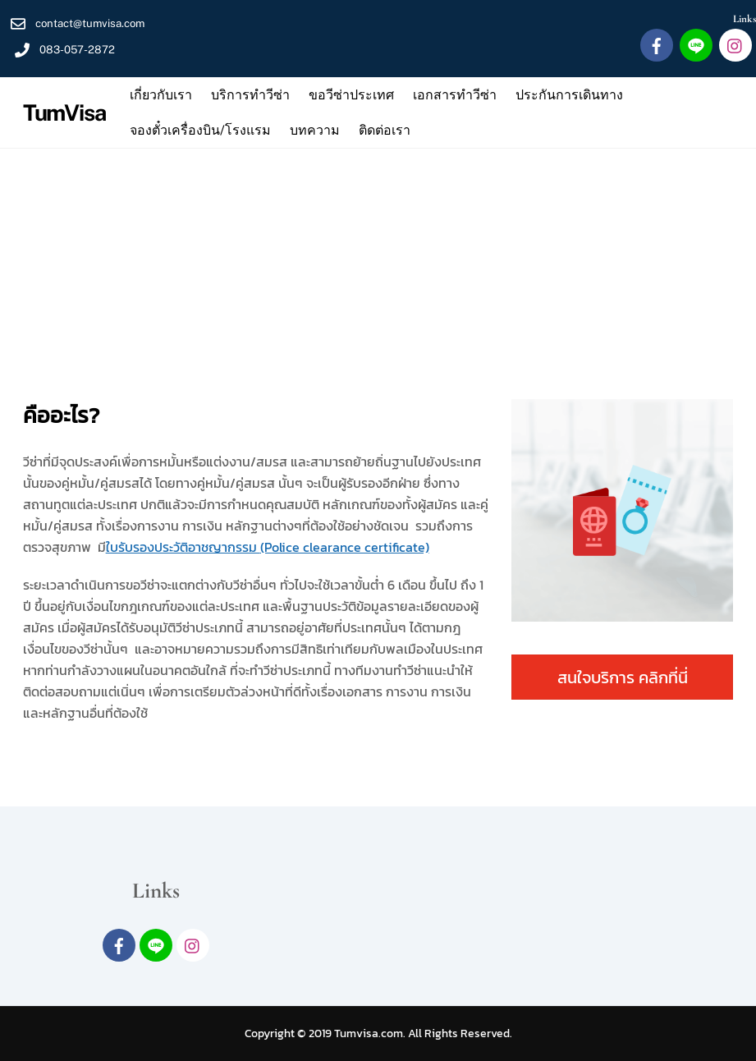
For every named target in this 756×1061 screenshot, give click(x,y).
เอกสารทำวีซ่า (455, 95)
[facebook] (656, 44)
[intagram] (735, 44)
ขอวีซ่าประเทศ (351, 95)
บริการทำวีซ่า (250, 95)
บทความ (315, 130)
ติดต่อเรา (384, 130)
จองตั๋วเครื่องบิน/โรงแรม (200, 130)
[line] (696, 44)
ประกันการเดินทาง (569, 95)
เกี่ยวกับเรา (161, 95)
